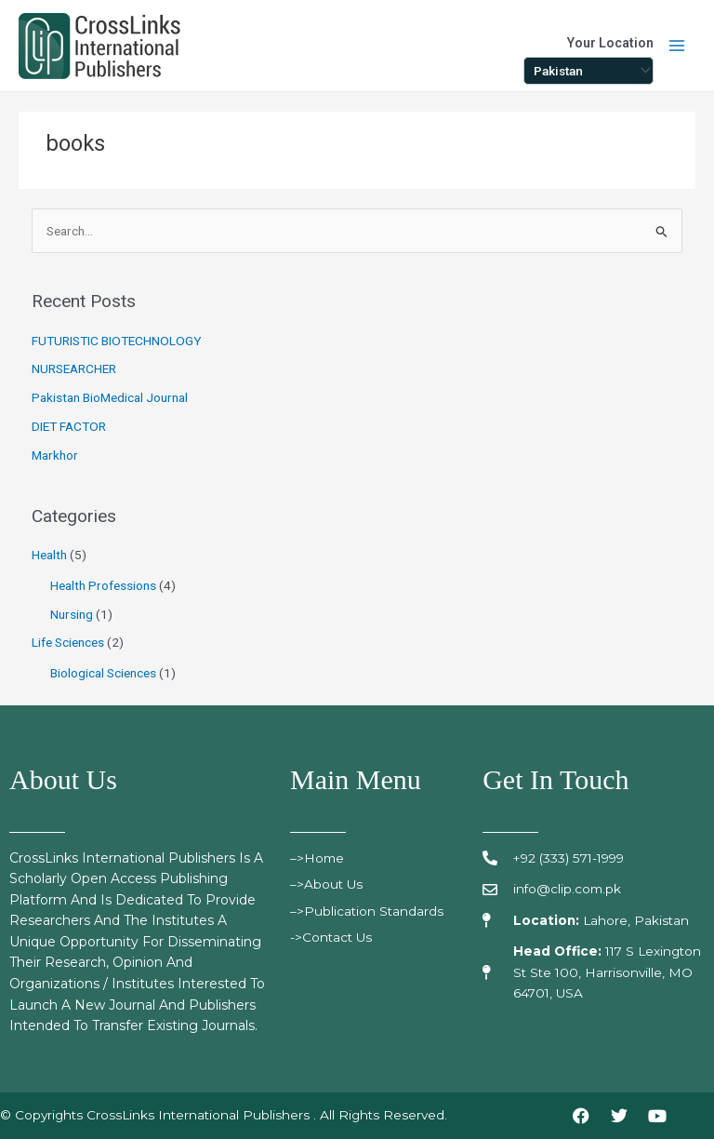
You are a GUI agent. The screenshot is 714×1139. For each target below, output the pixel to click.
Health (49, 554)
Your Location (610, 42)
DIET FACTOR (69, 426)
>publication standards (370, 911)
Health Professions (103, 585)
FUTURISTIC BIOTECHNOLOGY (117, 340)
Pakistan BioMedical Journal (110, 397)
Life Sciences (68, 642)
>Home (324, 858)
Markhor (55, 455)
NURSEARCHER (74, 368)
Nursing (71, 614)
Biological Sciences (103, 672)
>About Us (330, 884)
